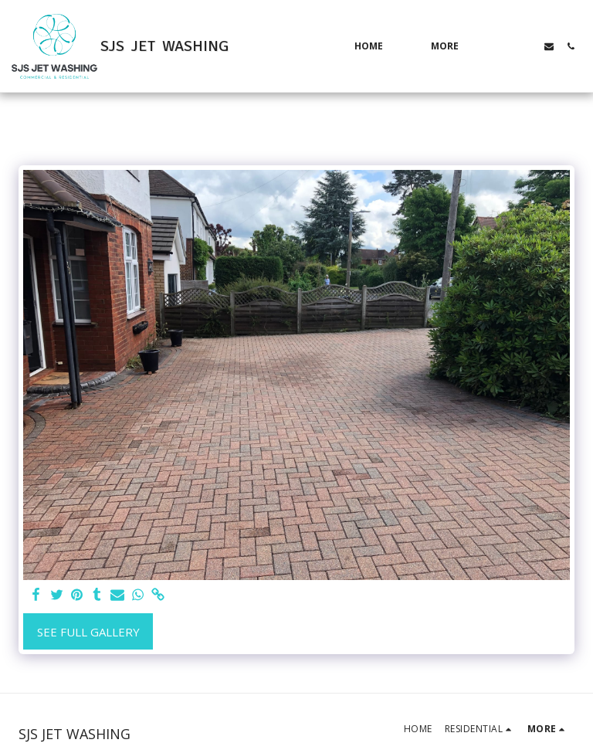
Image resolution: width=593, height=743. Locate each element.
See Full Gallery (88, 632)
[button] (506, 46)
